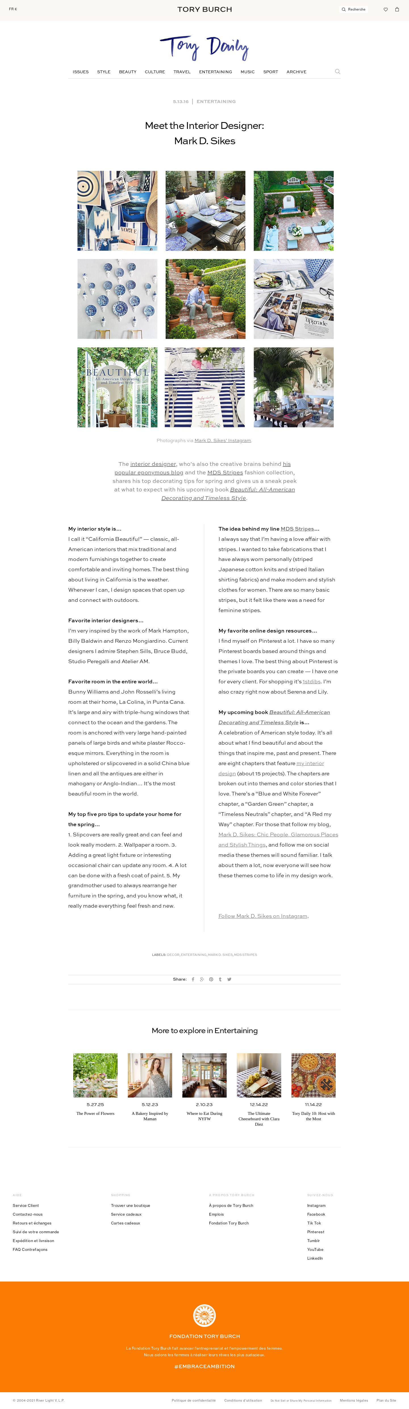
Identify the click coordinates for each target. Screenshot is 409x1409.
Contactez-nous (28, 1214)
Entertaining (215, 72)
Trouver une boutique (131, 1205)
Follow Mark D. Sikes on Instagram (262, 916)
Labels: (159, 955)
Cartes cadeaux (125, 1223)
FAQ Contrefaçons (30, 1249)
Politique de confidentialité (194, 1400)
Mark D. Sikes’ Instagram (223, 440)
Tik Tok (314, 1223)
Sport (270, 72)
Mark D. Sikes (220, 955)
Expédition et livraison (33, 1240)
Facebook (316, 1214)
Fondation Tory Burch (229, 1223)
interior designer (153, 464)
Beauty (127, 72)
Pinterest (316, 1232)
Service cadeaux (126, 1214)
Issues (81, 72)
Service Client (26, 1205)
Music (248, 72)
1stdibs (312, 681)
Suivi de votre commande (36, 1232)
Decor (173, 955)
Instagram (316, 1205)
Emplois (216, 1214)
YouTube (315, 1249)
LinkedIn (315, 1258)
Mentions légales (354, 1400)
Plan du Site (386, 1400)
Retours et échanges (32, 1223)
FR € (13, 9)
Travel (182, 72)
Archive (296, 72)
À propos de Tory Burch (231, 1205)
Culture (155, 72)
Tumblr (313, 1240)
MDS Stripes (225, 473)
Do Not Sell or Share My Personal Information (301, 1400)
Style (103, 72)
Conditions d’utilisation (243, 1400)
